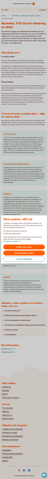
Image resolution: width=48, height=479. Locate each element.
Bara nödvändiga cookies (24, 253)
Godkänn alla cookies (24, 247)
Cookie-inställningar (24, 259)
